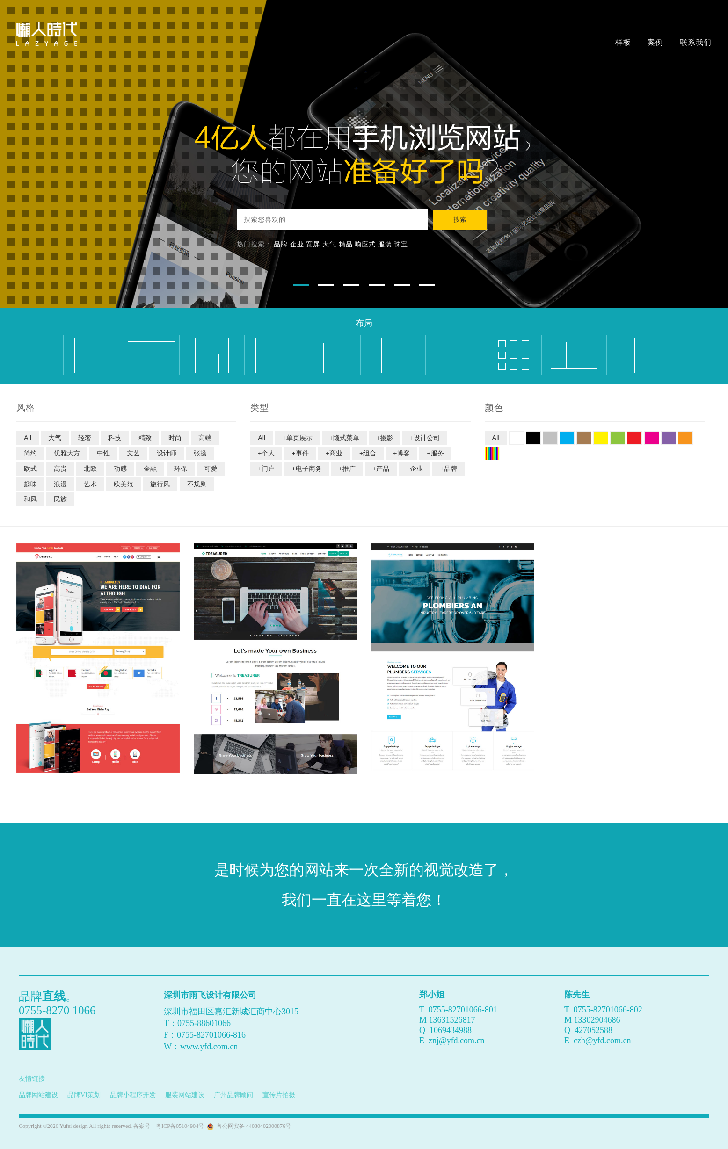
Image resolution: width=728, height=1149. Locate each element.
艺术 (90, 484)
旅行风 (160, 484)
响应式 (365, 244)
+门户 (266, 468)
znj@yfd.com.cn (457, 1040)
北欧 (90, 468)
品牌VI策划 (84, 1094)
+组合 (367, 453)
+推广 (347, 468)
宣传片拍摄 (278, 1094)
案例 (655, 41)
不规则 (197, 484)
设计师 (166, 453)
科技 (114, 437)
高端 (204, 437)
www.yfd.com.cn (209, 1046)
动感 (120, 468)
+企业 (414, 468)
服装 (385, 244)
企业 (297, 244)
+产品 (380, 468)
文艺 (133, 453)
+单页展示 (297, 437)
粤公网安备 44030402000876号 (252, 1126)
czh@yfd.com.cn (602, 1040)
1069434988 (451, 1030)
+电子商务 (307, 468)
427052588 (593, 1030)
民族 (60, 499)
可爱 (210, 468)
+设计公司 (425, 437)
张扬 (200, 453)
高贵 (60, 468)
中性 (103, 453)
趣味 (30, 484)
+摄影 (384, 437)
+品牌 (448, 468)
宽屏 (313, 244)
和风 (30, 499)
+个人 (266, 453)
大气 (329, 244)
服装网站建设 (184, 1094)
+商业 (334, 453)
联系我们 (696, 41)
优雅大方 (67, 453)
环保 (180, 468)
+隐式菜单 (344, 437)
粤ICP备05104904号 (180, 1126)
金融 (150, 468)
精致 (145, 437)
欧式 (30, 468)
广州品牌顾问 (233, 1094)
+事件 (300, 453)
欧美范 (123, 484)
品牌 (281, 244)
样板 (623, 41)
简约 (30, 453)
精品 (346, 244)
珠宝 (401, 244)
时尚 (175, 437)
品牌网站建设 (38, 1094)
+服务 (435, 453)
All (27, 437)
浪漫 (60, 484)
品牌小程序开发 (133, 1094)
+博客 (401, 453)
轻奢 (84, 437)
